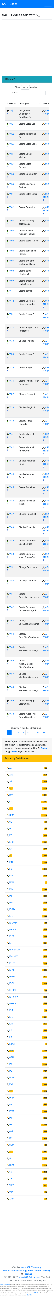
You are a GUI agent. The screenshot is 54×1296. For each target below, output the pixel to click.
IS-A (11, 902)
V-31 (11, 314)
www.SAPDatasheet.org (14, 1270)
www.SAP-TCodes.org (29, 1277)
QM (11, 1131)
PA (10, 1064)
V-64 (11, 634)
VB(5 (11, 110)
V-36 (11, 380)
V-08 (11, 270)
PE (10, 1071)
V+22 (11, 174)
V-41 (11, 434)
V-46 (11, 500)
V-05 (11, 240)
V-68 (11, 687)
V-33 (11, 341)
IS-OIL (12, 983)
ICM (11, 889)
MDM (12, 1044)
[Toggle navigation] (48, 4)
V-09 (11, 280)
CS (10, 822)
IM (10, 896)
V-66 (11, 660)
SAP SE (36, 1293)
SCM (11, 1145)
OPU (11, 1057)
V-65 (11, 647)
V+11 (11, 154)
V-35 (11, 367)
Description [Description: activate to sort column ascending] (24, 103)
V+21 (11, 164)
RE (10, 1138)
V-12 (11, 301)
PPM (11, 1097)
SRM (11, 1165)
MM (11, 1051)
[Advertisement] (27, 48)
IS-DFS (12, 929)
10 (38, 732)
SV (10, 1171)
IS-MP (12, 976)
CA (10, 801)
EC (10, 835)
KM (11, 1023)
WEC (11, 1185)
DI (10, 828)
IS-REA (12, 1003)
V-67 (11, 674)
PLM (11, 1077)
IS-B (11, 916)
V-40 (11, 420)
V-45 (11, 487)
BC (11, 788)
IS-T (11, 1010)
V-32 (11, 327)
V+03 (11, 144)
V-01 (11, 194)
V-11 (11, 291)
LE (10, 1030)
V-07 (11, 260)
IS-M (11, 970)
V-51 (11, 567)
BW (11, 795)
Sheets (13, 751)
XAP (11, 1198)
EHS (11, 842)
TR (10, 1178)
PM (11, 1084)
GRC (11, 875)
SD (11, 1152)
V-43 (11, 460)
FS (10, 869)
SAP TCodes (9, 3)
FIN (11, 862)
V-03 (11, 220)
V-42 (11, 447)
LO (10, 1037)
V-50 (11, 554)
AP (10, 781)
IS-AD (12, 909)
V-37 (11, 394)
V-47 (11, 514)
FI (10, 856)
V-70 (11, 714)
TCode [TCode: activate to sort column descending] (10, 103)
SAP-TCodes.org (5, 1284)
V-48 (11, 527)
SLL (11, 1158)
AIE (11, 774)
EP (10, 848)
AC (10, 768)
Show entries (26, 87)
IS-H (11, 943)
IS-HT (12, 963)
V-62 (11, 607)
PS (10, 1104)
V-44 (11, 474)
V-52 (11, 580)
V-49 (11, 540)
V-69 (11, 700)
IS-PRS (12, 990)
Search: (28, 93)
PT (10, 1118)
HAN (11, 882)
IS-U (11, 1017)
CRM (47, 124)
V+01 (11, 124)
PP (11, 1091)
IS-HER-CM (14, 949)
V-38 (11, 407)
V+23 (11, 184)
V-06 (11, 250)
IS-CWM (13, 922)
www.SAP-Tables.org (31, 1267)
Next (45, 732)
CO (11, 809)
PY (10, 1124)
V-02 (11, 207)
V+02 (11, 134)
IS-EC (12, 936)
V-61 (11, 594)
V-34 (11, 354)
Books (44, 748)
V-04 (11, 230)
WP (11, 1192)
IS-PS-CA (13, 996)
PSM (11, 1111)
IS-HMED (13, 956)
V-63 (11, 620)
